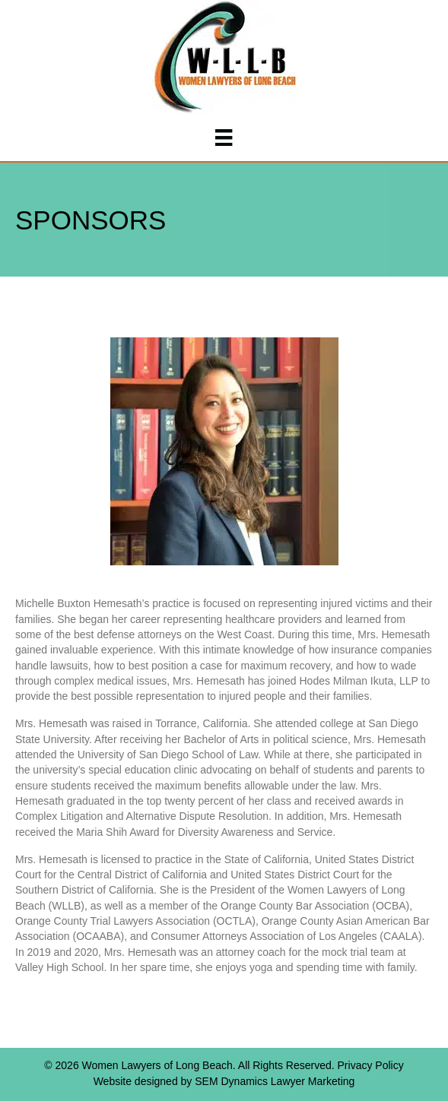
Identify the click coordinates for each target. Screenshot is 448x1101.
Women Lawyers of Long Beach (157, 1065)
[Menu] (223, 137)
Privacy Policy (371, 1065)
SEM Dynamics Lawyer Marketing (274, 1081)
